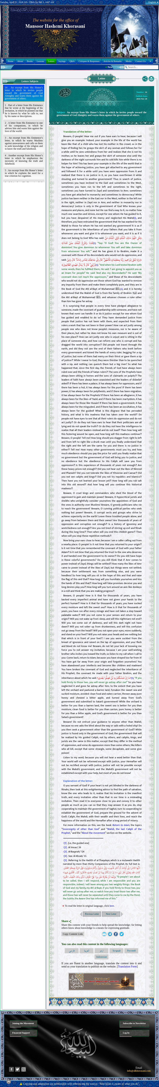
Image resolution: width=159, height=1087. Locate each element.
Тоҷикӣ (116, 950)
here (112, 905)
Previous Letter (92, 914)
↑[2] (65, 847)
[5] (132, 678)
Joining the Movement (23, 1023)
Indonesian (101, 957)
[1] (135, 218)
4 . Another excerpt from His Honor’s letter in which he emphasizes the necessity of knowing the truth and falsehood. (24, 159)
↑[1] (65, 843)
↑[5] (65, 860)
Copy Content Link (72, 934)
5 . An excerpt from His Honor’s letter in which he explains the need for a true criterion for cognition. (24, 173)
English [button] (153, 2)
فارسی (72, 950)
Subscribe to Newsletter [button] (134, 1023)
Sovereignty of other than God (81, 829)
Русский (131, 950)
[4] (121, 289)
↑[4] (65, 856)
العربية (86, 950)
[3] (97, 265)
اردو (101, 950)
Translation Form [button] (127, 966)
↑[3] (65, 852)
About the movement (93, 833)
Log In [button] (126, 1033)
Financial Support (21, 1033)
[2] (94, 243)
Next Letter (111, 914)
